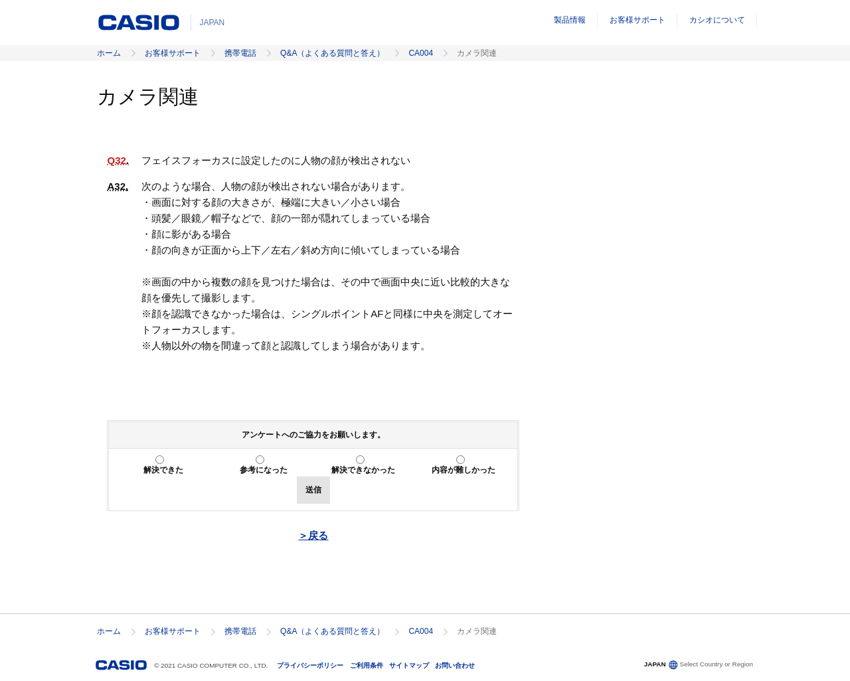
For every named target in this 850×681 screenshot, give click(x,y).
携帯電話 (240, 53)
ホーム (109, 53)
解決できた (163, 470)
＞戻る (313, 535)
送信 (313, 489)
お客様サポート (637, 20)
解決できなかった (363, 470)
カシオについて (717, 20)
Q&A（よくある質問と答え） (332, 53)
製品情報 (570, 20)
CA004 (420, 53)
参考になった (264, 470)
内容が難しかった (463, 470)
